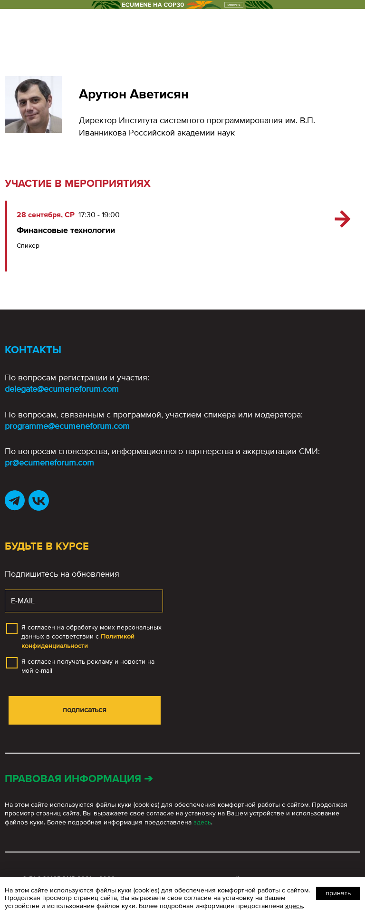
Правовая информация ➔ (79, 779)
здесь (202, 822)
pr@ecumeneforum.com (49, 462)
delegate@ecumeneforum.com (62, 389)
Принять (338, 893)
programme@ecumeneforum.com (67, 426)
